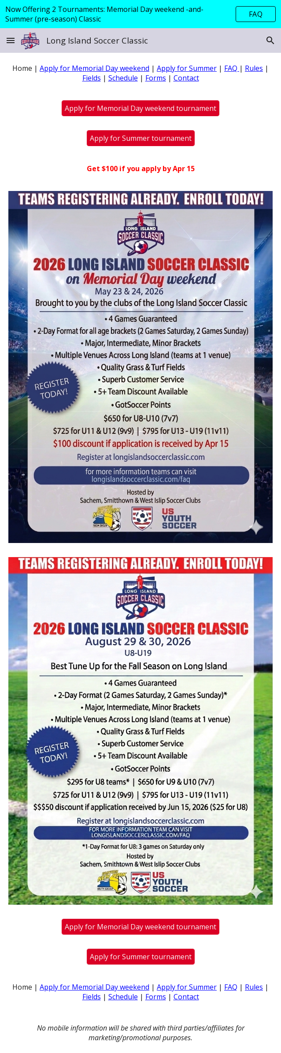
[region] (140, 14)
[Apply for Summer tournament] (140, 138)
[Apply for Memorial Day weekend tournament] (140, 108)
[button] (10, 40)
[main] (140, 73)
